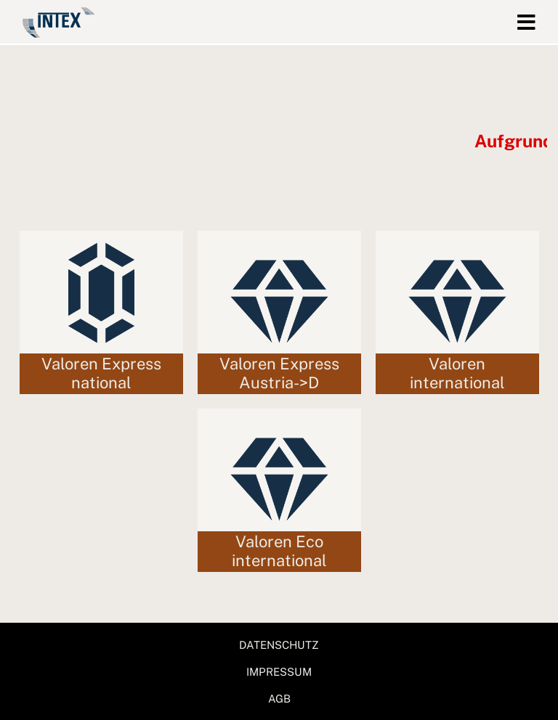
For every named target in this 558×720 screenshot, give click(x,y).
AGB (279, 698)
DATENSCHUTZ (279, 645)
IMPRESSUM (279, 672)
